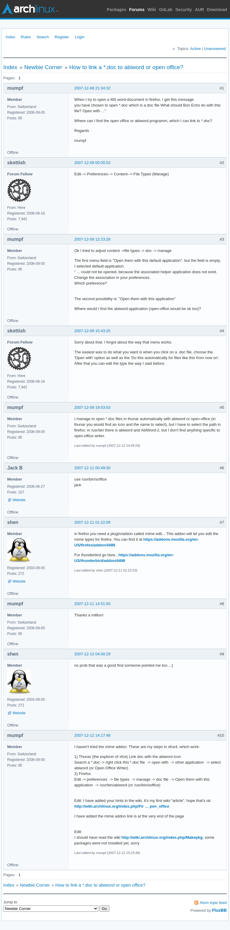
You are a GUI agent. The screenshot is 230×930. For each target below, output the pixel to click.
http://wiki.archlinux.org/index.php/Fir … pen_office (121, 806)
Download (217, 9)
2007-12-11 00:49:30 (92, 468)
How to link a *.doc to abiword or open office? (126, 67)
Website (19, 500)
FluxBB (219, 910)
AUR (199, 9)
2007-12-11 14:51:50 (92, 603)
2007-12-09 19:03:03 (92, 407)
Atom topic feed (213, 902)
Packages (116, 9)
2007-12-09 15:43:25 (92, 331)
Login (79, 37)
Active (195, 48)
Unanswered (215, 48)
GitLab (165, 9)
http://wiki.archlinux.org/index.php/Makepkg (162, 837)
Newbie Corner (43, 67)
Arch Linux (29, 9)
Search (43, 37)
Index (10, 37)
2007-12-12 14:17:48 (92, 735)
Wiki (152, 9)
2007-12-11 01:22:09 (92, 522)
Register (62, 37)
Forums (136, 9)
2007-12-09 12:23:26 (92, 239)
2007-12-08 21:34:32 (92, 88)
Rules (26, 37)
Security (183, 9)
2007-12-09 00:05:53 (92, 162)
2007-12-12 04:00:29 (92, 654)
